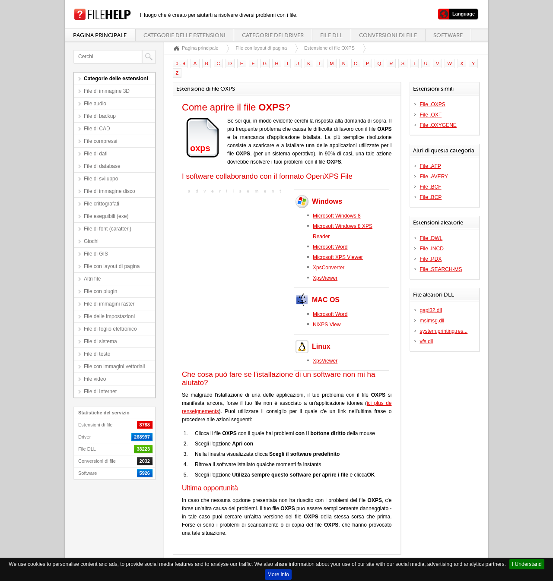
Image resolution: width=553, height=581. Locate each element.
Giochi (91, 241)
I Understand (527, 564)
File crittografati (101, 204)
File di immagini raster (109, 304)
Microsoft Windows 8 (337, 216)
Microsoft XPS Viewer (338, 257)
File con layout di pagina (112, 266)
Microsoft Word (330, 247)
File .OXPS (432, 104)
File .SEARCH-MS (441, 269)
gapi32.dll (431, 310)
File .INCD (432, 249)
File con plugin (100, 291)
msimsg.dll (432, 321)
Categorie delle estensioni (184, 35)
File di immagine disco (109, 191)
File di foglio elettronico (110, 329)
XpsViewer (325, 278)
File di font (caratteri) (107, 229)
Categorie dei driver (273, 35)
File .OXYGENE (438, 125)
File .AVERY (434, 177)
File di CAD (97, 129)
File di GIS (96, 254)
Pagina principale (100, 35)
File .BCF (431, 187)
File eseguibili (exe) (106, 216)
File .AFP (430, 166)
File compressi (100, 141)
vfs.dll (426, 341)
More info (278, 575)
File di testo (97, 354)
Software (448, 35)
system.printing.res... (444, 331)
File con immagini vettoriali (114, 366)
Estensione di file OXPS (329, 48)
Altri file (92, 279)
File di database (102, 166)
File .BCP (431, 197)
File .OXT (431, 115)
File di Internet (100, 391)
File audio (95, 104)
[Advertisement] (236, 249)
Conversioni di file (388, 35)
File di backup (100, 116)
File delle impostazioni (109, 316)
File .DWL (431, 238)
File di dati (96, 154)
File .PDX (431, 259)
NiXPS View (326, 325)
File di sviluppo (101, 179)
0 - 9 (180, 63)
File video (95, 379)
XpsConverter (328, 268)
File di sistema (100, 341)
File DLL (331, 35)
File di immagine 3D (107, 91)
